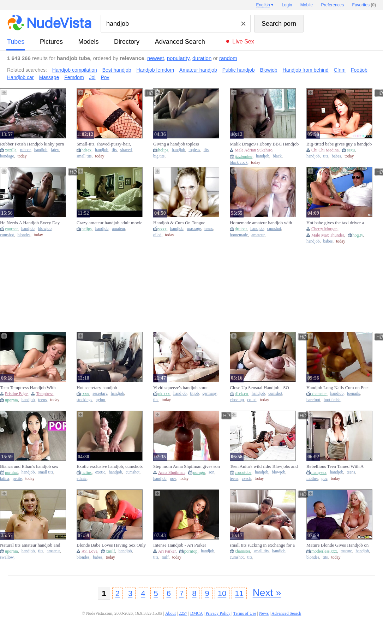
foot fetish (332, 400)
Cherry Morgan (324, 228)
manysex (319, 472)
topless (194, 150)
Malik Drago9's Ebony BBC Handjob (264, 144)
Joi (92, 77)
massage (194, 228)
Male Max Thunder (327, 235)
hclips (163, 150)
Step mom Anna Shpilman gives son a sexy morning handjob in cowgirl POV (186, 466)
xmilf (110, 551)
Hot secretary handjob (97, 387)
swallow (6, 557)
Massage (49, 77)
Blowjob (268, 70)
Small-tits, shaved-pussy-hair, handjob (104, 144)
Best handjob (116, 70)
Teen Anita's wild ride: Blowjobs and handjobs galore (264, 466)
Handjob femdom (155, 70)
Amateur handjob (198, 70)
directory (126, 41)
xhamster (319, 393)
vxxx (162, 228)
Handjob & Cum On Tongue (179, 222)
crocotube (243, 472)
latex (55, 150)
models (88, 41)
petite (17, 478)
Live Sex (243, 41)
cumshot (7, 235)
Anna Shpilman (171, 472)
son (211, 472)
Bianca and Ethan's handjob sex (29, 466)
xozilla (11, 150)
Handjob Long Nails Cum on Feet (337, 387)
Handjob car (20, 77)
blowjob (45, 228)
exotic (100, 472)
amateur (118, 228)
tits (114, 150)
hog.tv (358, 235)
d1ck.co (241, 393)
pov (173, 478)
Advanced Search (180, 41)
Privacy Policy (217, 613)
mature (346, 551)
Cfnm (340, 70)
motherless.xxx (324, 551)
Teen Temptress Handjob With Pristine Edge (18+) (28, 388)
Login (287, 4)
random (228, 58)
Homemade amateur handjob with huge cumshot (261, 223)
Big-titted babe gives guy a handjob (339, 144)
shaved (126, 150)
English (263, 4)
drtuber (241, 228)
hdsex (86, 150)
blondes (24, 235)
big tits (158, 156)
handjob (41, 150)
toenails (353, 393)
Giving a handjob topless (176, 144)
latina (4, 478)
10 (222, 593)
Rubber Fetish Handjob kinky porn (32, 144)
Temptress (44, 393)
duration (201, 58)
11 (239, 593)
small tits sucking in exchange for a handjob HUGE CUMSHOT (262, 545)
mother (312, 478)
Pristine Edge (16, 393)
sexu (351, 150)
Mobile (306, 4)
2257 (183, 613)
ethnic (82, 478)
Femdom (74, 77)
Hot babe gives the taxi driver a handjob (335, 223)
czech (246, 478)
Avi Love (89, 551)
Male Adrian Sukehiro (254, 150)
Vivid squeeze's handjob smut (180, 387)
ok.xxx (164, 393)
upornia (11, 400)
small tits (84, 156)
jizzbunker (243, 156)
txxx (85, 393)
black (277, 156)
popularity (178, 58)
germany (209, 393)
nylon (100, 400)
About (170, 613)
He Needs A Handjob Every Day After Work (30, 223)
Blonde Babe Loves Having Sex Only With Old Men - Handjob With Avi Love (111, 545)
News (264, 613)
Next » (267, 592)
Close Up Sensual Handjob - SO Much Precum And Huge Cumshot (261, 388)
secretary (99, 393)
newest (155, 58)
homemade (239, 235)
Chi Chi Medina (325, 150)
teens (208, 228)
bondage (7, 156)
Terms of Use (244, 613)
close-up (237, 400)
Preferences (332, 4)
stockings (84, 400)
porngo (199, 472)
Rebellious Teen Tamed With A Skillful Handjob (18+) (335, 466)
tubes (15, 41)
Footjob (359, 70)
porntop (190, 551)
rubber (25, 150)
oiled (157, 235)
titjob (194, 393)
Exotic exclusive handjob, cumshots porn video (110, 466)
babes (336, 156)
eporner (11, 228)
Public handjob (238, 70)
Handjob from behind (306, 70)
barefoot (313, 400)
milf (165, 557)
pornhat (11, 472)
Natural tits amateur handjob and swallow (30, 545)
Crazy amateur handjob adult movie (109, 222)
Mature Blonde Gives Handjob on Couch (337, 545)
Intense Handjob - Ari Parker (179, 545)
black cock (238, 162)
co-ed (252, 400)
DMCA (196, 613)
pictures (51, 41)
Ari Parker (167, 551)
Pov (105, 77)
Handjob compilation (74, 70)
